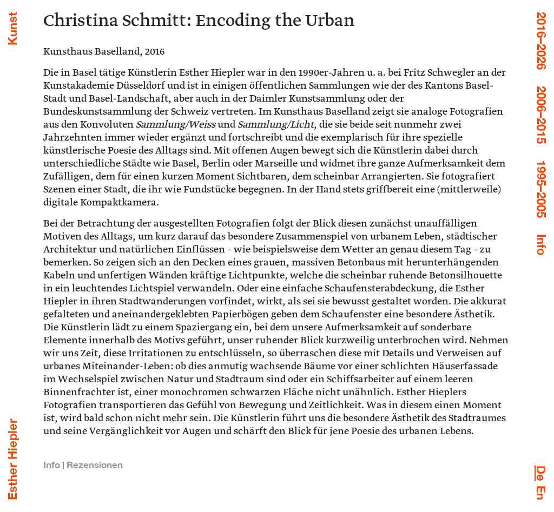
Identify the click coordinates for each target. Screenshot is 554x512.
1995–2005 (542, 189)
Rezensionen (95, 464)
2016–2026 (542, 41)
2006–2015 (542, 115)
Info (542, 244)
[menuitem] (541, 473)
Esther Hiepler (12, 459)
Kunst (12, 28)
